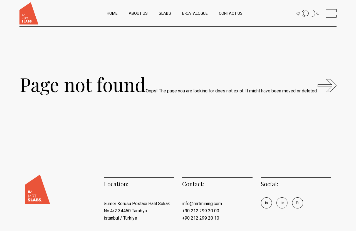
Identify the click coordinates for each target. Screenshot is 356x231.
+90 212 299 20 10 (200, 218)
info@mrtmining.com (202, 203)
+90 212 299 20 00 (200, 210)
